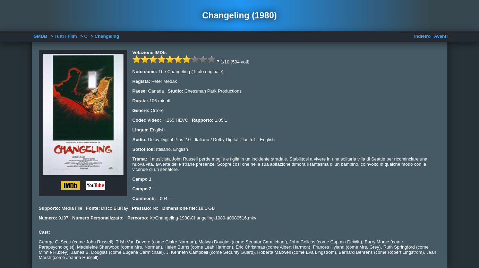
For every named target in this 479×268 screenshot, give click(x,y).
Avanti (440, 36)
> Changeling (105, 36)
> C (83, 36)
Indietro (422, 36)
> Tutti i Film (64, 36)
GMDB (41, 36)
